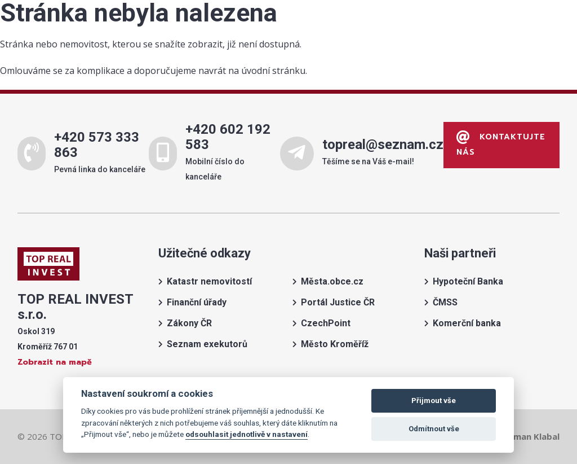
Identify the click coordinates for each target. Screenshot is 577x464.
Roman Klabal (531, 436)
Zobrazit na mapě (54, 362)
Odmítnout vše (434, 428)
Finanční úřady (197, 302)
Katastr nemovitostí (209, 281)
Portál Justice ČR (338, 302)
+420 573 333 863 (96, 144)
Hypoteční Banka (468, 281)
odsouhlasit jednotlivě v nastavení (246, 434)
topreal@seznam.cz (382, 144)
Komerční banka (467, 323)
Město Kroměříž (335, 344)
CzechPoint (325, 323)
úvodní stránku (273, 70)
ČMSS (445, 302)
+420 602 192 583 (227, 136)
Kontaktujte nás (500, 145)
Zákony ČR (189, 323)
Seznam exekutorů (207, 344)
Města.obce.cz (332, 281)
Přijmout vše (433, 400)
